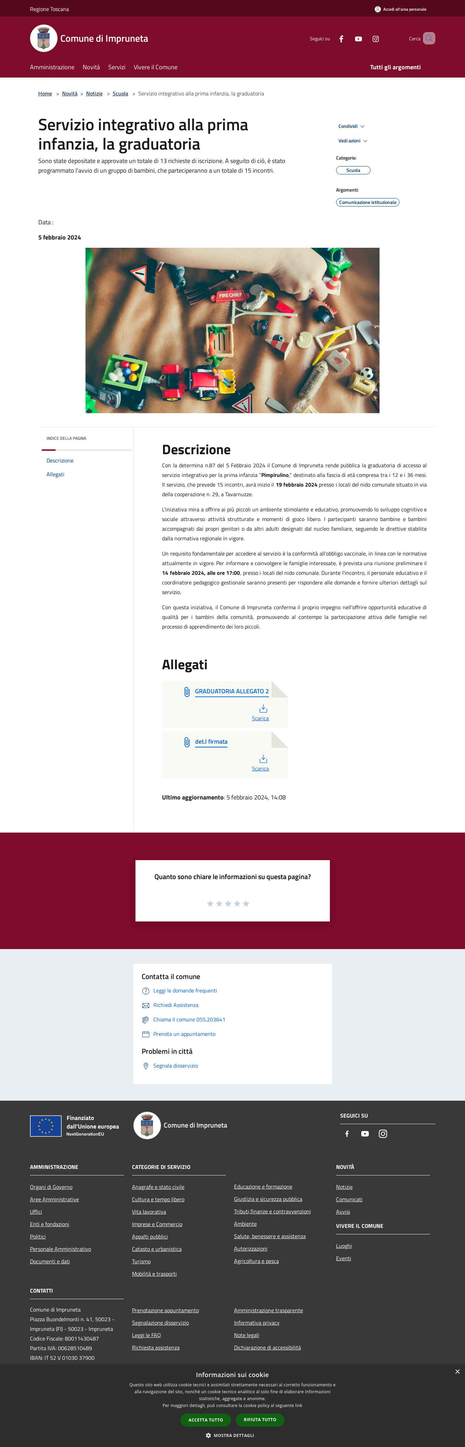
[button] (232, 1435)
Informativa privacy (257, 1322)
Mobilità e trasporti (154, 1274)
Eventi (343, 1258)
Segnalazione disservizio (160, 1322)
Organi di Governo (51, 1187)
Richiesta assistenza (156, 1347)
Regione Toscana (49, 9)
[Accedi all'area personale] (400, 9)
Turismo (141, 1261)
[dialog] (232, 1406)
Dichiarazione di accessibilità (267, 1347)
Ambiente (245, 1224)
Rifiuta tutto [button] (260, 1420)
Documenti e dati (50, 1261)
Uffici (36, 1211)
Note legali (246, 1335)
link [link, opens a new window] (298, 1405)
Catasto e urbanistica (157, 1249)
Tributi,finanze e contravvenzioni (272, 1211)
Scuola (120, 93)
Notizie (94, 93)
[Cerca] (427, 38)
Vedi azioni (354, 141)
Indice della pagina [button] (66, 438)
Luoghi (344, 1246)
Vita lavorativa (149, 1211)
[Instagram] (366, 38)
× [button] (457, 1372)
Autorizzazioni (250, 1248)
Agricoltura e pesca (256, 1261)
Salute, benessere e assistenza (270, 1236)
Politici (38, 1236)
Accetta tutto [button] (206, 1420)
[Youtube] (348, 38)
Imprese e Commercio (157, 1224)
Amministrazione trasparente (268, 1310)
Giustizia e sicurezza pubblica (268, 1199)
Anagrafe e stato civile (158, 1187)
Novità (70, 93)
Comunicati (349, 1199)
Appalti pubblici (150, 1236)
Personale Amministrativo (60, 1249)
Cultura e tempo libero (158, 1199)
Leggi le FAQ (146, 1335)
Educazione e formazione (263, 1186)
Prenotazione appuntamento (165, 1310)
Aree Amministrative (54, 1199)
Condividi (352, 126)
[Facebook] (331, 38)
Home (45, 93)
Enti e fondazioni (49, 1224)
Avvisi (343, 1211)
